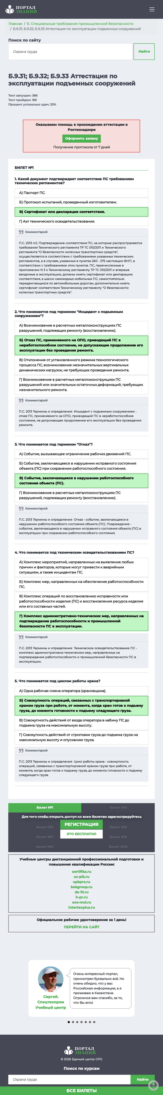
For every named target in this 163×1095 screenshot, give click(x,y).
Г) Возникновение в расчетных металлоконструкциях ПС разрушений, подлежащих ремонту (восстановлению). (70, 495)
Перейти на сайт (81, 927)
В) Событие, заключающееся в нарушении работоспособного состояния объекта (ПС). (76, 480)
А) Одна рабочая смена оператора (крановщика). (62, 691)
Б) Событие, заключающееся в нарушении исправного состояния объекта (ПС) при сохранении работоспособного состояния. (77, 466)
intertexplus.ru (81, 907)
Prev (32, 988)
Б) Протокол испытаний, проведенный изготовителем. (68, 202)
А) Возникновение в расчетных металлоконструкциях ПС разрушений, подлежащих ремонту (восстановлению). (70, 328)
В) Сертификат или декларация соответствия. (62, 212)
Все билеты (81, 1090)
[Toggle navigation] (152, 9)
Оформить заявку (81, 138)
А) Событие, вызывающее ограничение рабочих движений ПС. (75, 454)
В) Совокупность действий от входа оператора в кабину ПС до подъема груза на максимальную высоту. (74, 722)
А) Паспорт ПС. (32, 193)
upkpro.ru (81, 882)
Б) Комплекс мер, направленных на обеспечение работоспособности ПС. (81, 584)
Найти (144, 51)
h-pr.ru (82, 897)
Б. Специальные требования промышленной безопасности (80, 24)
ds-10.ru (82, 892)
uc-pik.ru (81, 877)
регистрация (81, 824)
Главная (15, 24)
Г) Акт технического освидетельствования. (57, 221)
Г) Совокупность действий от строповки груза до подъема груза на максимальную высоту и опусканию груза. (78, 737)
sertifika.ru (81, 872)
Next (130, 988)
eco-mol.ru (81, 902)
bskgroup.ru (81, 887)
